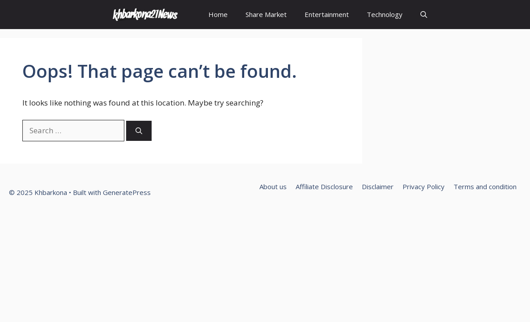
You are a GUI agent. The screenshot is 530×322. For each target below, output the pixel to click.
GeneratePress (127, 192)
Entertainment (327, 14)
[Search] (139, 131)
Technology (385, 14)
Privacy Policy (424, 186)
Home (218, 14)
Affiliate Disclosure (324, 186)
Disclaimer (378, 186)
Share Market (266, 14)
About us (273, 186)
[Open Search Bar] (423, 14)
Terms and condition (485, 186)
